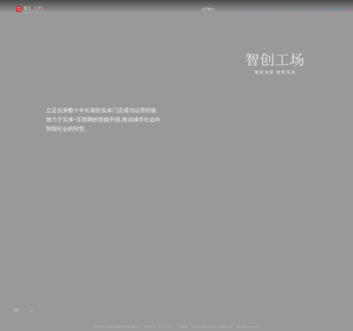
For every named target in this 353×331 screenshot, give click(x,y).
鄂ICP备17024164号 (248, 326)
